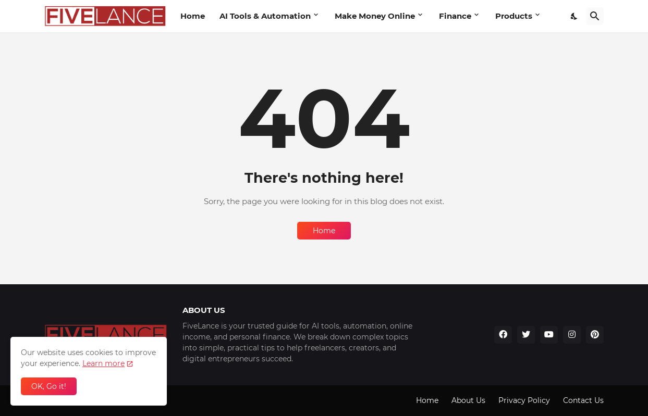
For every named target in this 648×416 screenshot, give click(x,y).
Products (513, 16)
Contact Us (583, 400)
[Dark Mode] (574, 16)
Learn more (103, 363)
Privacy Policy (524, 400)
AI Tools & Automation (265, 16)
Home (192, 16)
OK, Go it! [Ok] (48, 386)
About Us (468, 400)
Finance (455, 16)
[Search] (595, 16)
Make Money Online (375, 16)
